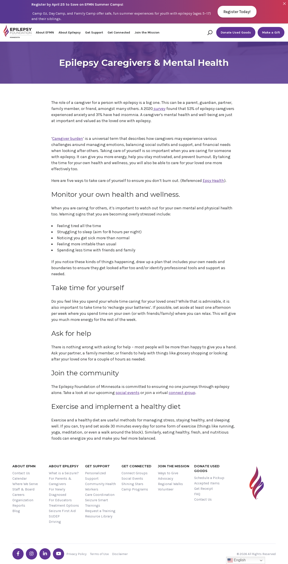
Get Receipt (203, 488)
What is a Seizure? (64, 473)
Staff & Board (23, 489)
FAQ (197, 494)
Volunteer (165, 489)
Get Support (94, 32)
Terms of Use (99, 554)
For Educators (60, 500)
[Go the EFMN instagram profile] (31, 554)
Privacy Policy (76, 554)
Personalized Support (95, 476)
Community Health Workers (100, 486)
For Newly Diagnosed (57, 492)
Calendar (19, 478)
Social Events (132, 478)
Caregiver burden (67, 138)
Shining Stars (132, 484)
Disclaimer (120, 554)
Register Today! (237, 11)
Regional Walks (170, 484)
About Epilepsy (69, 32)
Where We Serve (25, 484)
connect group (182, 392)
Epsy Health (213, 180)
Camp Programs (135, 489)
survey (159, 108)
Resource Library (98, 516)
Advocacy (165, 478)
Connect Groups (135, 473)
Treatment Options (64, 505)
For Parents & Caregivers (60, 481)
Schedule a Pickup (209, 478)
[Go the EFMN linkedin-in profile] (45, 554)
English (236, 560)
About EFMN (45, 32)
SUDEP (54, 516)
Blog (16, 511)
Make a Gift (271, 32)
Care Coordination (100, 494)
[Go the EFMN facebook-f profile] (18, 554)
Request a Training (100, 511)
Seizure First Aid (62, 511)
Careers (18, 494)
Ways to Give (168, 473)
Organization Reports (22, 503)
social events (128, 392)
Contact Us (21, 473)
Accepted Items (207, 483)
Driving (55, 521)
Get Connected (119, 32)
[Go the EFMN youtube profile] (58, 554)
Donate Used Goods (236, 32)
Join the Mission (147, 32)
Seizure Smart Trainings (96, 503)
